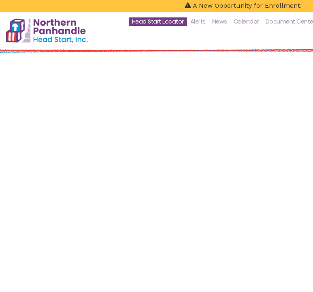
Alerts (198, 21)
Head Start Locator (158, 21)
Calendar (246, 21)
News (219, 21)
